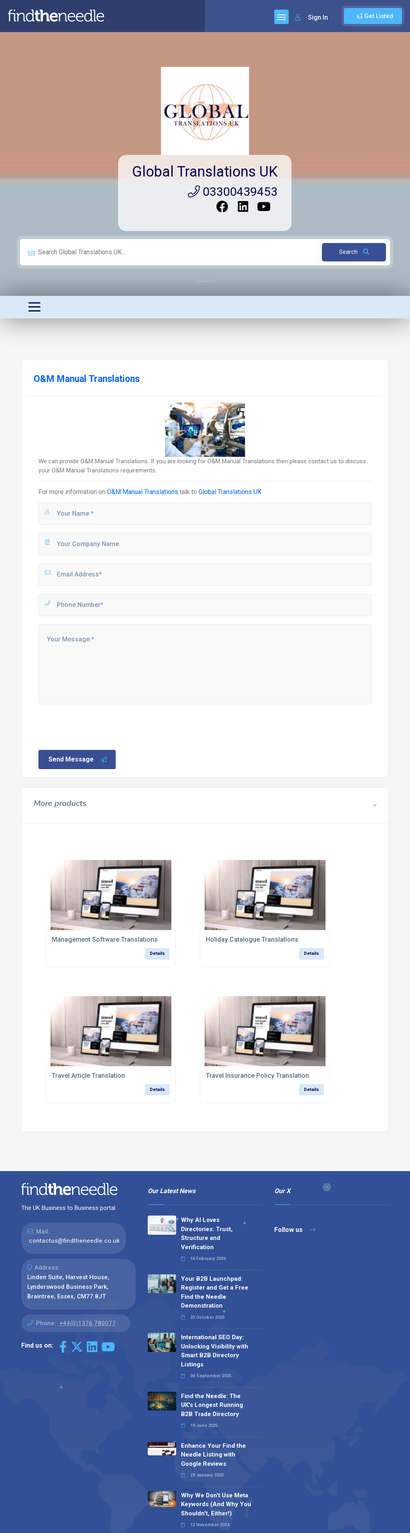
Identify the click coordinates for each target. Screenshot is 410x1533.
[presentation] (98, 726)
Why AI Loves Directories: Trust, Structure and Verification (207, 1233)
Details (157, 953)
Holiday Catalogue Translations (252, 939)
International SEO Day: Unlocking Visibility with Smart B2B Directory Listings (214, 1351)
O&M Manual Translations (142, 492)
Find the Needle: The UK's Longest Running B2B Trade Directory (212, 1405)
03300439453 (232, 192)
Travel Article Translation (88, 1075)
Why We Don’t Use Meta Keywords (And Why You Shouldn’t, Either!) (216, 1504)
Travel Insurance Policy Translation (257, 1075)
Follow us (295, 1230)
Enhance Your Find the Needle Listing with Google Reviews (213, 1454)
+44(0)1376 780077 (87, 1323)
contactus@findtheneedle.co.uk (74, 1240)
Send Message (78, 759)
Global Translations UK (204, 171)
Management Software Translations (105, 939)
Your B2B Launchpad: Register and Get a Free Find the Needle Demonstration (214, 1292)
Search (354, 251)
